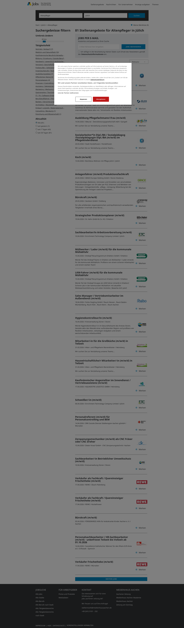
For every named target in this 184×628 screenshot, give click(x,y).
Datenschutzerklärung (97, 79)
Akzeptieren (100, 99)
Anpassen (83, 99)
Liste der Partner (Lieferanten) (68, 93)
